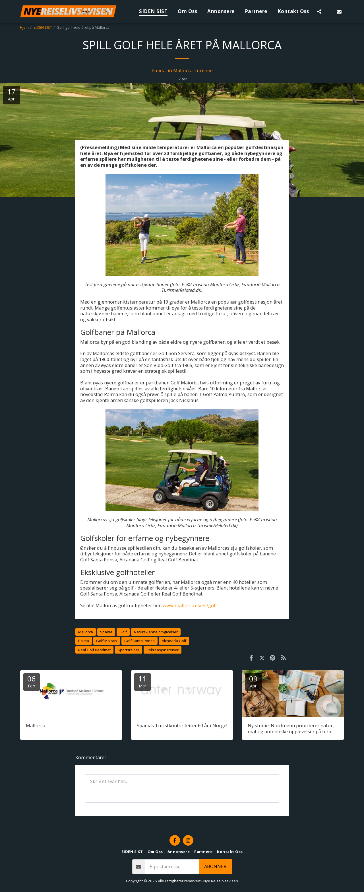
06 (31, 681)
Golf (123, 632)
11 (142, 681)
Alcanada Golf (174, 640)
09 (253, 681)
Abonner (215, 866)
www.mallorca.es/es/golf (190, 605)
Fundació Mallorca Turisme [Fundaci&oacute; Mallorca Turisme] (182, 70)
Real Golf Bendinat (94, 649)
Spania (106, 632)
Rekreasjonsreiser (162, 649)
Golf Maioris (106, 640)
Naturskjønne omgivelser (156, 632)
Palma (83, 640)
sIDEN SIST (43, 27)
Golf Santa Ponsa (139, 640)
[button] (319, 11)
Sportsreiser (128, 649)
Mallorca (85, 632)
